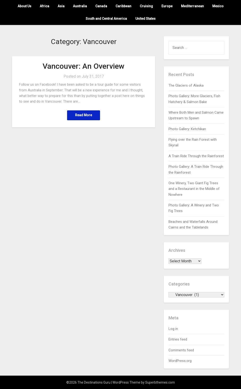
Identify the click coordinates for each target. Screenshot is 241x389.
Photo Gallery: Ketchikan (187, 129)
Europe (167, 6)
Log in (173, 329)
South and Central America (106, 18)
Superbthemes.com (160, 382)
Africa (44, 6)
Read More (83, 115)
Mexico (218, 6)
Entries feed (178, 339)
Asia (61, 6)
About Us (24, 6)
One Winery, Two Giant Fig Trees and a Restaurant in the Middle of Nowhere (194, 189)
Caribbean (123, 6)
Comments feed (181, 350)
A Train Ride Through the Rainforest (196, 156)
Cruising (146, 6)
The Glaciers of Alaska (186, 85)
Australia (80, 6)
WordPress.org (180, 361)
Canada (101, 6)
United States (145, 18)
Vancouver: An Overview (84, 66)
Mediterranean (192, 6)
